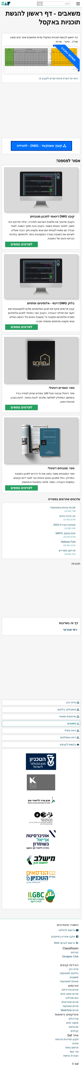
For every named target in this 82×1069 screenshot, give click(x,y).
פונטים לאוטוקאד (69, 981)
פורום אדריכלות (70, 989)
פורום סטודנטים (70, 1002)
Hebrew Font (68, 541)
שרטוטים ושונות (69, 717)
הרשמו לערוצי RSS (66, 943)
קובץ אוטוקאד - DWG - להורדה (41, 146)
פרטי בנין (72, 702)
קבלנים (74, 1031)
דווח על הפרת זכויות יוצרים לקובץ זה (58, 78)
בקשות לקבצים (69, 745)
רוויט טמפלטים (69, 738)
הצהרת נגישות (70, 1055)
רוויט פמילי (71, 731)
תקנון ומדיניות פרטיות (66, 1039)
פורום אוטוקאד (70, 1006)
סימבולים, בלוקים (68, 710)
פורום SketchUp (69, 1010)
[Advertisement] (41, 110)
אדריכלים (73, 1018)
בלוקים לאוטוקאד (68, 973)
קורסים (74, 952)
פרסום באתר (71, 1047)
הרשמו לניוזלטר (68, 930)
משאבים (73, 724)
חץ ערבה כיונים (67, 516)
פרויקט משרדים (67, 550)
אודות (75, 1043)
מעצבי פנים (72, 1022)
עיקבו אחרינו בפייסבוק (64, 936)
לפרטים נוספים (21, 244)
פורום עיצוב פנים (69, 993)
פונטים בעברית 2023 (64, 524)
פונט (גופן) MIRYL (65, 533)
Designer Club (70, 956)
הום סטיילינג (71, 997)
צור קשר (73, 1051)
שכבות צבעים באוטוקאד (63, 507)
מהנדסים (73, 1026)
